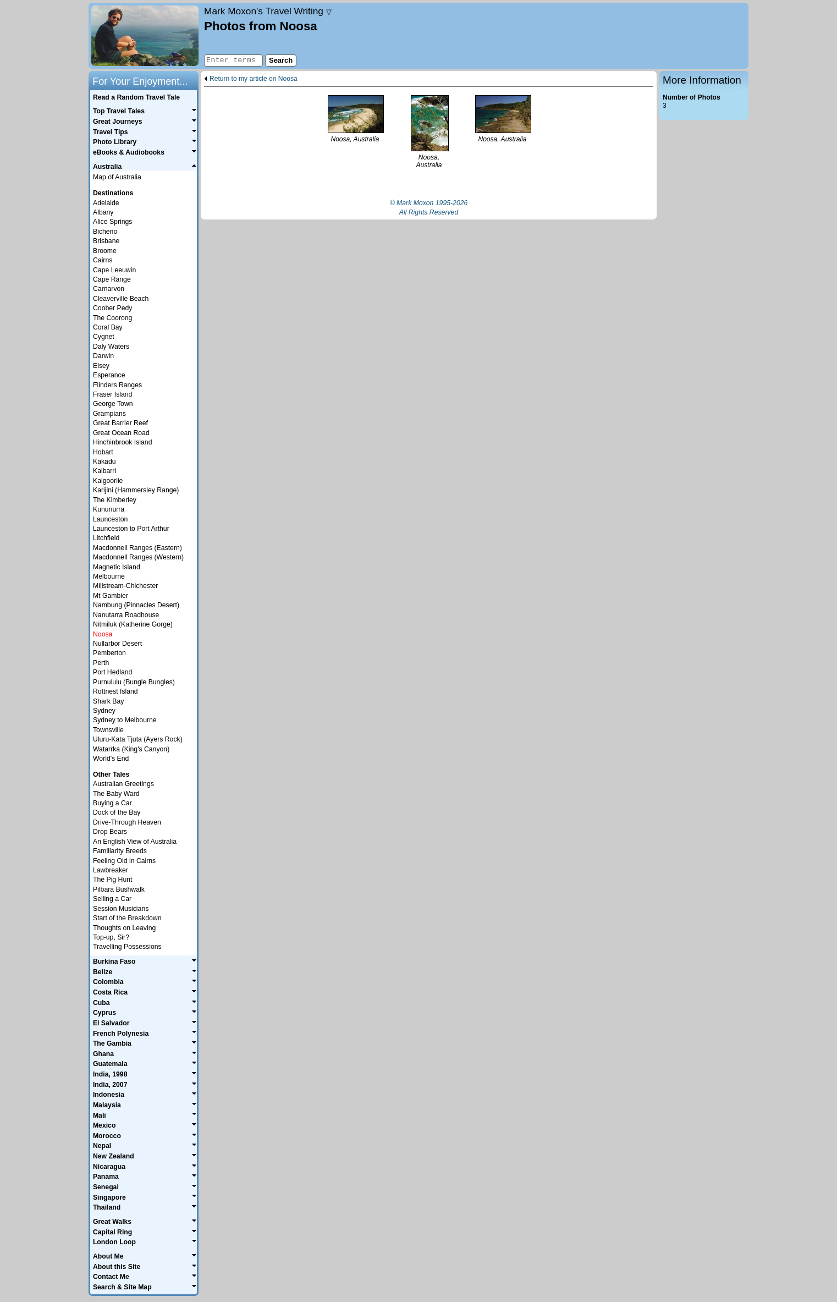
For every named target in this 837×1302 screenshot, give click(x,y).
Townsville (108, 730)
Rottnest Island (115, 691)
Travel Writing (268, 11)
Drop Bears (110, 832)
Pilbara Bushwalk (119, 889)
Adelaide (106, 203)
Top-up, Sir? (111, 937)
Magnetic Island (116, 567)
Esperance (109, 375)
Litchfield (106, 538)
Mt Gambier (110, 596)
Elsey (101, 366)
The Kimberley (114, 500)
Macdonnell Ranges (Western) (138, 557)
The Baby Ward (116, 794)
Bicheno (105, 231)
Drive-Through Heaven (127, 822)
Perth (101, 663)
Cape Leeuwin (114, 270)
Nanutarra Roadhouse (126, 615)
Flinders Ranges (117, 385)
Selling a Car (112, 899)
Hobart (103, 452)
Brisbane (106, 241)
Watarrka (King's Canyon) (131, 749)
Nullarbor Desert (117, 643)
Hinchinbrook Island (122, 442)
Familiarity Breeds (120, 851)
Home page (145, 36)
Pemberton (109, 653)
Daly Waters (111, 346)
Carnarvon (108, 289)
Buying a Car (112, 803)
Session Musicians (120, 909)
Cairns (102, 260)
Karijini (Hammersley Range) (136, 490)
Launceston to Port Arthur (131, 528)
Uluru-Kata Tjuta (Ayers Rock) (138, 739)
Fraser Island (112, 394)
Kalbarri (104, 471)
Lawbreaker (110, 870)
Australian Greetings (123, 784)
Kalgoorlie (108, 481)
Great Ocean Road (121, 433)
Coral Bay (108, 327)
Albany (103, 212)
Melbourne (109, 576)
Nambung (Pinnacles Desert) (136, 605)
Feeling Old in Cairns (124, 861)
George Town (113, 404)
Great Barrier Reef (120, 423)
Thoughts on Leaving (124, 928)
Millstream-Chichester (125, 586)
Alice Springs (112, 222)
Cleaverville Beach (120, 299)
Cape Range (112, 279)
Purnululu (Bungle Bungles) (134, 682)
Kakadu (104, 461)
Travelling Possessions (127, 947)
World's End (111, 758)
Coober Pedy (112, 308)
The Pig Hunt (112, 879)
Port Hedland (112, 672)
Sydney (104, 711)
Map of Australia (117, 177)
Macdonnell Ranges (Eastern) (137, 548)
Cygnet (103, 336)
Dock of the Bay (116, 812)
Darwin (103, 356)
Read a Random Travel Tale (136, 97)
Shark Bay (108, 701)
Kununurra (108, 509)
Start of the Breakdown (127, 918)
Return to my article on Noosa (254, 79)
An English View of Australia (135, 841)
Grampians (109, 413)
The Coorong (112, 318)
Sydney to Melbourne (125, 720)
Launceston (110, 519)
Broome (105, 251)
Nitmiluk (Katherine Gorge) (133, 624)
